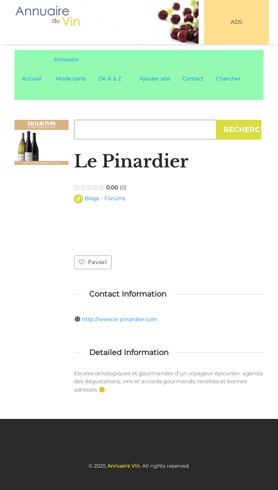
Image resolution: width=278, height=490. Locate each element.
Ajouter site (154, 78)
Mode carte (71, 78)
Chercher (228, 78)
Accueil (32, 78)
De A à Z (110, 78)
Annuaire (66, 59)
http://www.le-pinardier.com (119, 319)
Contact (193, 78)
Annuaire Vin (123, 466)
